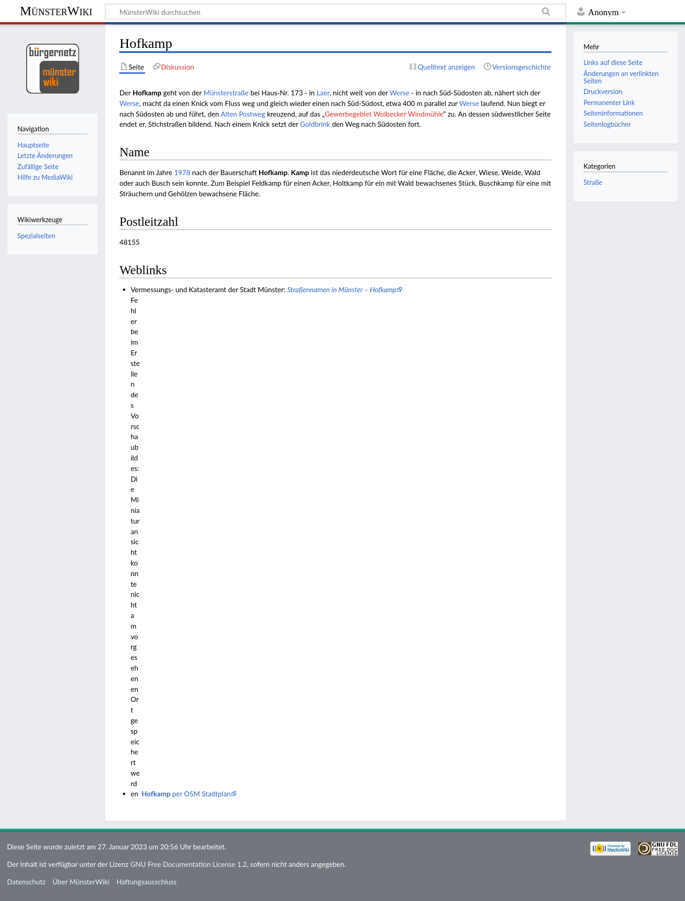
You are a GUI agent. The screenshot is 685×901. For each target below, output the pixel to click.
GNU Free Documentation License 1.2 (188, 864)
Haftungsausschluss (146, 881)
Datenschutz (26, 881)
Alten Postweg (243, 114)
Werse (399, 92)
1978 (182, 172)
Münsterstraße (226, 92)
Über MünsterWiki (81, 881)
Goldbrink (315, 124)
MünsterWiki (56, 11)
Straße (592, 182)
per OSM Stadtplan (186, 793)
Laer (322, 92)
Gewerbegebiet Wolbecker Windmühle (384, 114)
